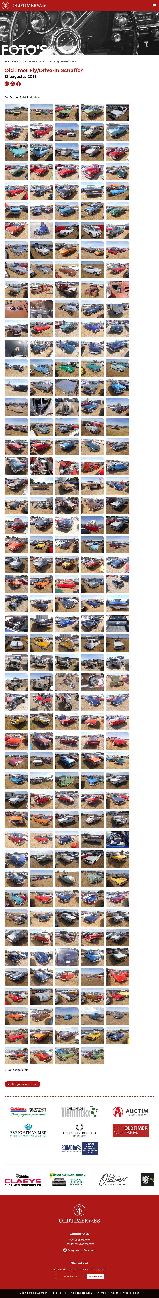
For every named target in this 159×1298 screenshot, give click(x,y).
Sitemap (101, 1292)
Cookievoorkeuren (81, 1292)
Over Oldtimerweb (79, 1239)
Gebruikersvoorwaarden (33, 1292)
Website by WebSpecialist (125, 1292)
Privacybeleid (59, 1292)
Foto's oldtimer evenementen (31, 61)
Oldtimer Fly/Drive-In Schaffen (62, 61)
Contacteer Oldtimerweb (79, 1243)
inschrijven (96, 1276)
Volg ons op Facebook (82, 1250)
